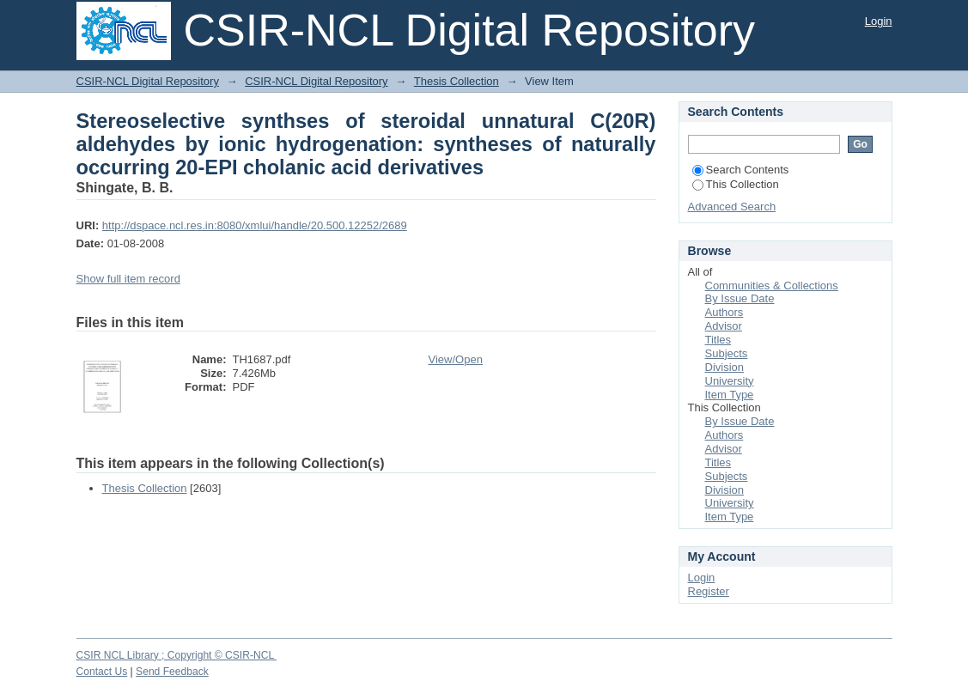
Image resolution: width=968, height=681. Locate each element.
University (729, 380)
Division (725, 367)
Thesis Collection (456, 81)
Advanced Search (732, 206)
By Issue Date (740, 298)
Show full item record (128, 278)
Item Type (729, 394)
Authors (724, 312)
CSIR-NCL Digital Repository (147, 81)
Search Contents (740, 169)
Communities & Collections (771, 285)
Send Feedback (172, 672)
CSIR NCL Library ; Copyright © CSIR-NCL (176, 655)
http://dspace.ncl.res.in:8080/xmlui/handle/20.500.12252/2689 (254, 225)
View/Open (456, 359)
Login (878, 21)
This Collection (735, 184)
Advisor (723, 325)
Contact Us (102, 672)
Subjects (726, 353)
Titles (718, 339)
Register (708, 591)
